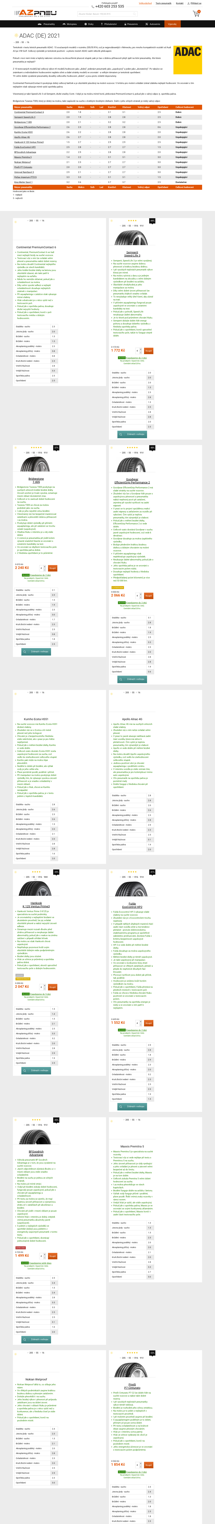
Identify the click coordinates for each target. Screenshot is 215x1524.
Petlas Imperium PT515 (25, 177)
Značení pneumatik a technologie (33, 1461)
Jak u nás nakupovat (151, 1472)
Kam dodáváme (149, 1483)
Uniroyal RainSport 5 (24, 172)
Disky (87, 25)
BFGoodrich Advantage (25, 152)
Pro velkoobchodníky (151, 1461)
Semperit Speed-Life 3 (24, 117)
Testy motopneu (87, 1461)
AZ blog (21, 1450)
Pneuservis (129, 25)
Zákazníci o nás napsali (153, 1479)
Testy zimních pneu (88, 1454)
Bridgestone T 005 (23, 122)
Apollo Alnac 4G (22, 137)
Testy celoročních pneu (90, 1458)
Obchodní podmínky (151, 1454)
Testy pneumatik (163, 3)
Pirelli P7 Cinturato (23, 167)
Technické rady (24, 1458)
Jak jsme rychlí (148, 1465)
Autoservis (151, 25)
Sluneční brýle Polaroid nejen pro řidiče (36, 1472)
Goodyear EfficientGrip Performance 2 (32, 127)
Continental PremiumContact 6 (29, 112)
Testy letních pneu (88, 1450)
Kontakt (179, 3)
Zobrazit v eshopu (177, 285)
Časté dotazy (147, 1458)
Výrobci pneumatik (26, 1465)
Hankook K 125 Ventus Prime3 (29, 142)
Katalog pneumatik (26, 1454)
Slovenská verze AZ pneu (153, 1476)
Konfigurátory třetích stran (30, 1468)
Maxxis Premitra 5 (23, 157)
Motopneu (68, 25)
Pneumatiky (44, 25)
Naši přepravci (148, 1468)
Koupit (149, 351)
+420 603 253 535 (109, 6)
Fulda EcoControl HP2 (25, 147)
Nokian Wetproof (22, 162)
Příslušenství (109, 24)
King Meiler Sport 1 (23, 182)
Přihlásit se (193, 3)
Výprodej (172, 24)
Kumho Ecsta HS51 (23, 132)
